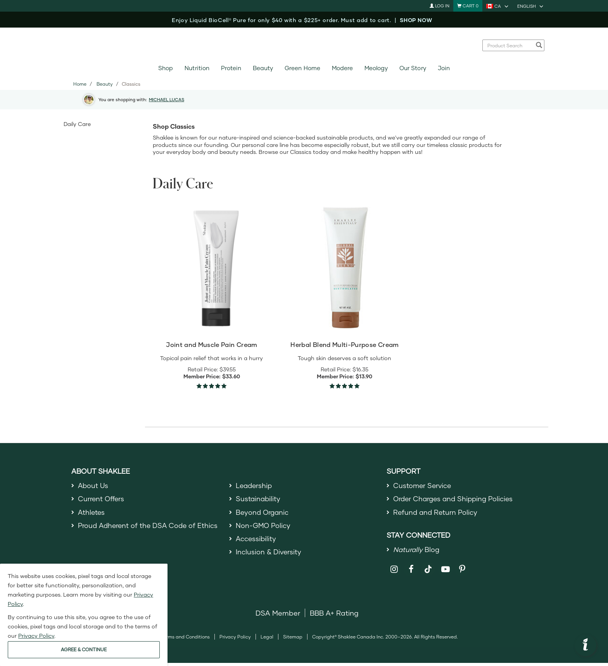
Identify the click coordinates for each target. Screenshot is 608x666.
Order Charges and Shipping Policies (455, 499)
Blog (416, 552)
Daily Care (77, 124)
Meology (376, 68)
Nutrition (197, 68)
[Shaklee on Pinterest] (462, 572)
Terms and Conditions (185, 640)
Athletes (92, 514)
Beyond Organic (263, 514)
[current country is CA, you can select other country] (497, 6)
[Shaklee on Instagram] (394, 572)
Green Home (302, 68)
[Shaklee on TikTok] (428, 568)
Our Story (412, 68)
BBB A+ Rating (334, 616)
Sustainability (259, 499)
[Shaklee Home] (304, 45)
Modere (342, 68)
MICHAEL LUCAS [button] (166, 99)
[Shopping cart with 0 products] (467, 6)
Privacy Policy (235, 640)
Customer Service (423, 485)
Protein (231, 68)
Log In (439, 5)
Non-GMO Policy (264, 528)
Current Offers (102, 499)
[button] (585, 645)
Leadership (255, 485)
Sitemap (292, 640)
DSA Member (278, 616)
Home (79, 84)
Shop (165, 68)
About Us (93, 485)
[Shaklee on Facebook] (411, 572)
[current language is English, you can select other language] (530, 6)
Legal (267, 640)
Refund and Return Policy (436, 514)
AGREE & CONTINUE (84, 649)
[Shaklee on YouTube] (445, 572)
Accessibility (256, 542)
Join (444, 68)
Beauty (263, 68)
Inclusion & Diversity (269, 556)
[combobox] (509, 45)
